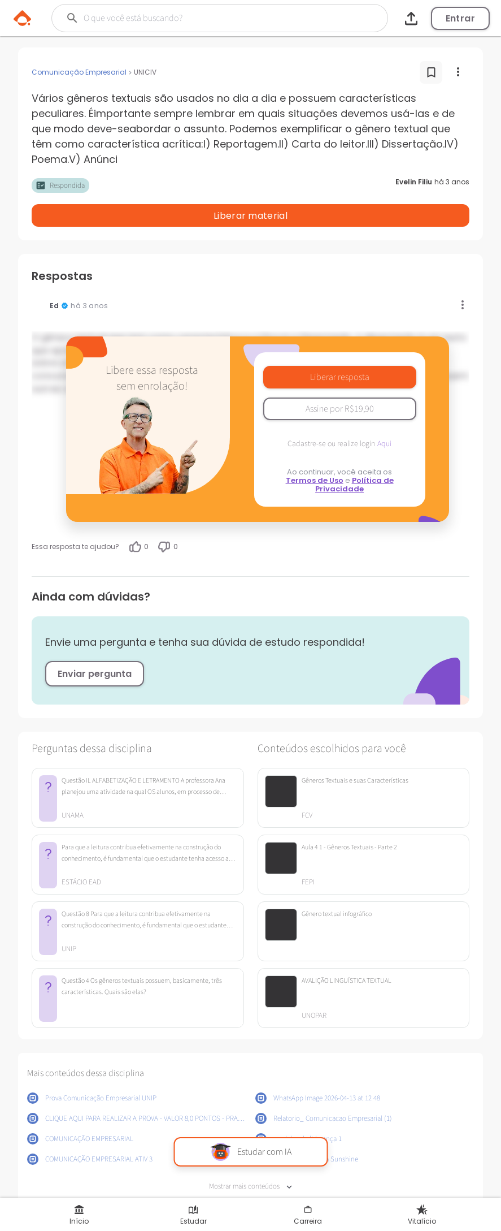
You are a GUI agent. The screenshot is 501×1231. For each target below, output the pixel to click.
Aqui (384, 414)
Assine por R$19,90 (340, 379)
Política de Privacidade (354, 455)
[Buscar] (203, 18)
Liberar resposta (339, 348)
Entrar (460, 18)
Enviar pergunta (95, 644)
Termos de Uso (314, 451)
